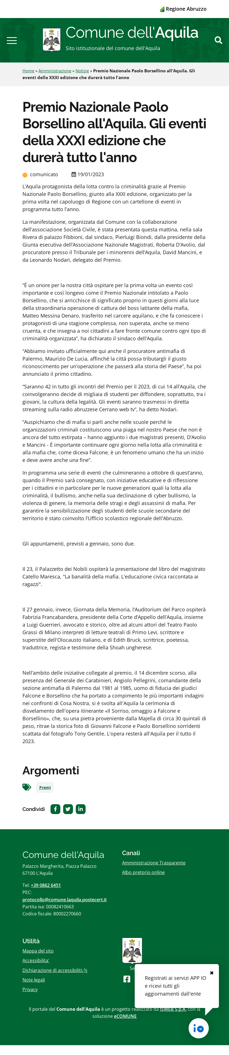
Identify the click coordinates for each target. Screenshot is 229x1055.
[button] (12, 45)
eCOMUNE (125, 1026)
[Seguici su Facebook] (126, 988)
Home (28, 80)
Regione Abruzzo (183, 8)
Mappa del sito (38, 961)
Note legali (33, 989)
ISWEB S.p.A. (173, 1019)
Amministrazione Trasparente (154, 873)
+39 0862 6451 (46, 895)
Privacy (30, 999)
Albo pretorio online (143, 882)
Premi (45, 797)
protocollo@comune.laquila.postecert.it (64, 909)
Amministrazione (54, 80)
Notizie (82, 80)
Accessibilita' (35, 970)
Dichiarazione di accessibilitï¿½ (54, 980)
